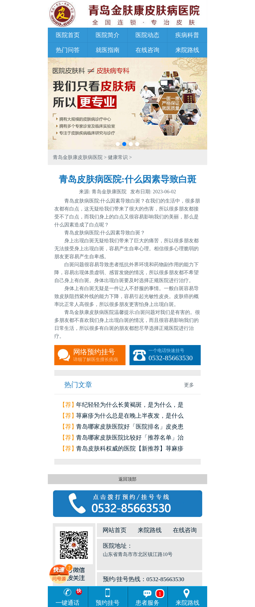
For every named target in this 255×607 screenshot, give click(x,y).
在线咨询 (147, 50)
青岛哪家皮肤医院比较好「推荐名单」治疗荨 (130, 438)
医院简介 (108, 35)
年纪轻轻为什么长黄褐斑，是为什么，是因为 (130, 406)
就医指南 (108, 50)
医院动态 (147, 35)
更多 (189, 385)
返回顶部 (127, 479)
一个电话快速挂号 (174, 355)
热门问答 (68, 50)
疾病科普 (187, 35)
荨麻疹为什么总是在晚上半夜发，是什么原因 (130, 416)
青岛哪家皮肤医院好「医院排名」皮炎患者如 (130, 427)
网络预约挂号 (99, 355)
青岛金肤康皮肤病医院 (78, 157)
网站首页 (115, 530)
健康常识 (118, 157)
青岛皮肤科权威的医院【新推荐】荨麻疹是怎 (130, 449)
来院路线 (187, 50)
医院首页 (68, 35)
